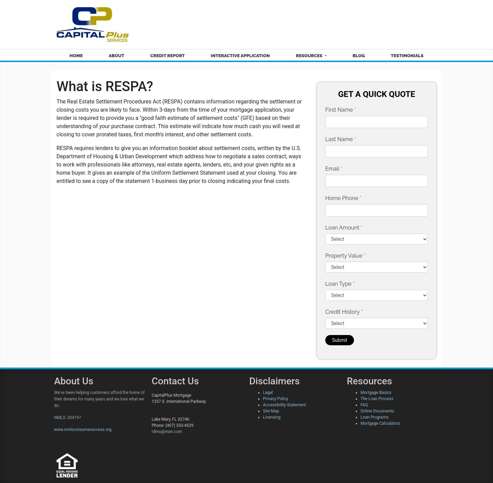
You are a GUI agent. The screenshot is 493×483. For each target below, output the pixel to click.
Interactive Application (240, 55)
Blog (359, 55)
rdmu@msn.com (167, 431)
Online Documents (377, 411)
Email (333, 168)
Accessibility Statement (284, 404)
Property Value (345, 255)
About (116, 55)
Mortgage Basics (376, 392)
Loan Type (340, 284)
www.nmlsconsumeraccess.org (83, 429)
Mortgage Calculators (380, 423)
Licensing (271, 417)
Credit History (344, 312)
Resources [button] (310, 55)
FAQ (364, 404)
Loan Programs (375, 417)
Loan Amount (344, 227)
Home (76, 55)
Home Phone (343, 198)
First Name (340, 110)
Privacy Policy (275, 398)
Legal (268, 392)
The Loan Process (377, 398)
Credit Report (167, 55)
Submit (339, 340)
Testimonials (407, 55)
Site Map (271, 411)
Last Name (340, 139)
